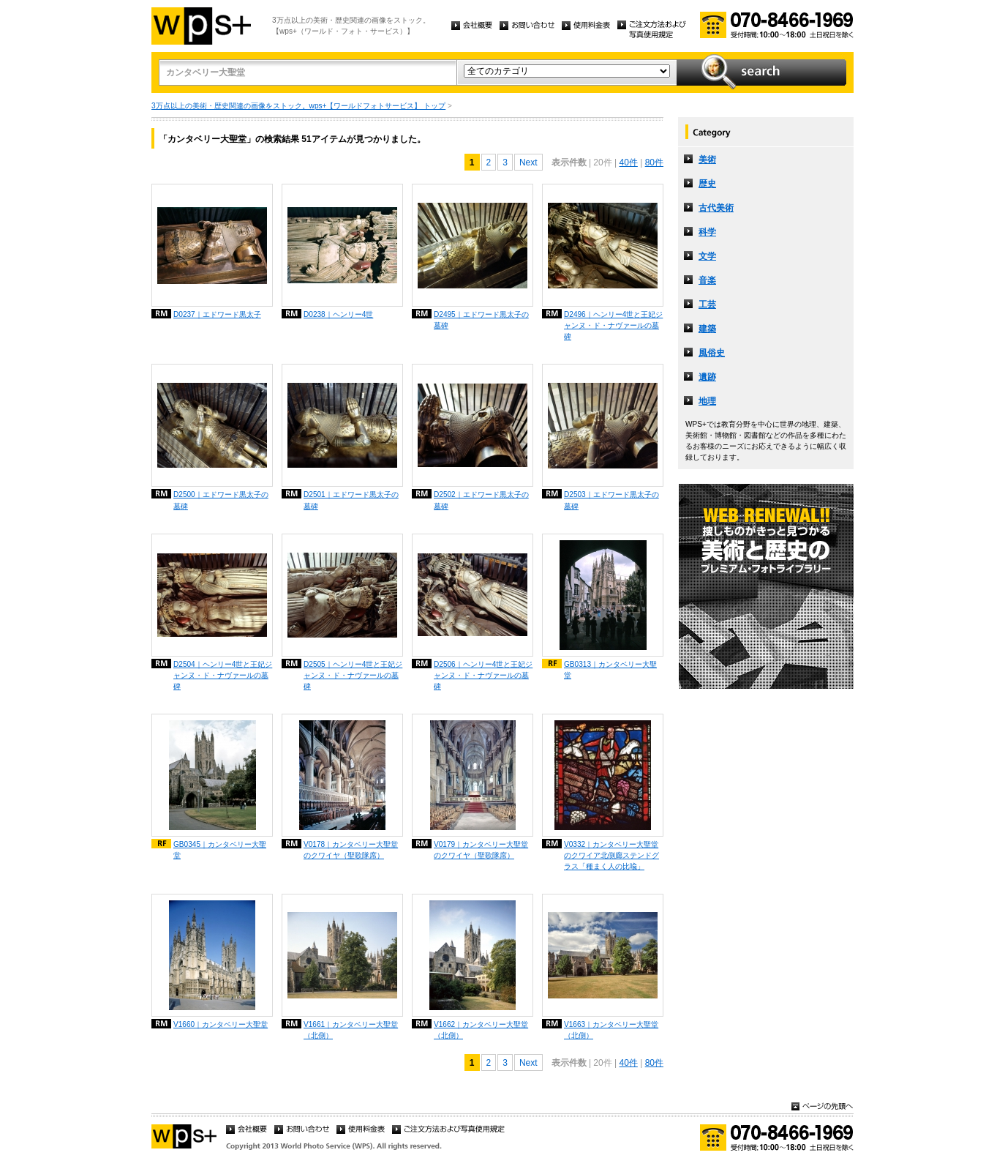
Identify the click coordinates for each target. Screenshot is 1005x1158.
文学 (707, 256)
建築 (707, 329)
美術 (707, 159)
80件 (654, 162)
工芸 (707, 304)
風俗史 (712, 353)
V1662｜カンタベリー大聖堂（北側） (481, 1029)
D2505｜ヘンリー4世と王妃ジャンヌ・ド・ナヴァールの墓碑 (353, 675)
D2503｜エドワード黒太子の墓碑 (611, 499)
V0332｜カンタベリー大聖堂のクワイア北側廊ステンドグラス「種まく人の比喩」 (611, 855)
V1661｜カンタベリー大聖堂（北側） (351, 1029)
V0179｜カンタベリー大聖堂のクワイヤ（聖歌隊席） (481, 849)
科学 (707, 232)
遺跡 (707, 377)
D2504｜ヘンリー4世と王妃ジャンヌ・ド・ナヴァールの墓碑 (222, 675)
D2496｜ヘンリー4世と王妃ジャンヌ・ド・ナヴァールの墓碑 (613, 325)
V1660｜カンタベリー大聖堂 (220, 1024)
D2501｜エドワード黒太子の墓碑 (351, 499)
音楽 (707, 280)
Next (528, 162)
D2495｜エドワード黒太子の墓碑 (481, 319)
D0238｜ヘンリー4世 (338, 314)
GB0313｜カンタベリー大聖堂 (610, 669)
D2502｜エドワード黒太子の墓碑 (481, 499)
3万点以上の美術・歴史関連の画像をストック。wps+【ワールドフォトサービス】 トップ (298, 106)
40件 (628, 162)
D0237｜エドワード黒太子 (217, 314)
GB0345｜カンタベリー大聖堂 (219, 849)
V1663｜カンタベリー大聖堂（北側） (611, 1029)
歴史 (707, 184)
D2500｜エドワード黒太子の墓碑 (220, 499)
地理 (707, 401)
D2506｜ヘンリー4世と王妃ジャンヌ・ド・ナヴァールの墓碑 (483, 675)
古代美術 (716, 208)
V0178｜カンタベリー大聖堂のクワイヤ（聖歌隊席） (351, 849)
